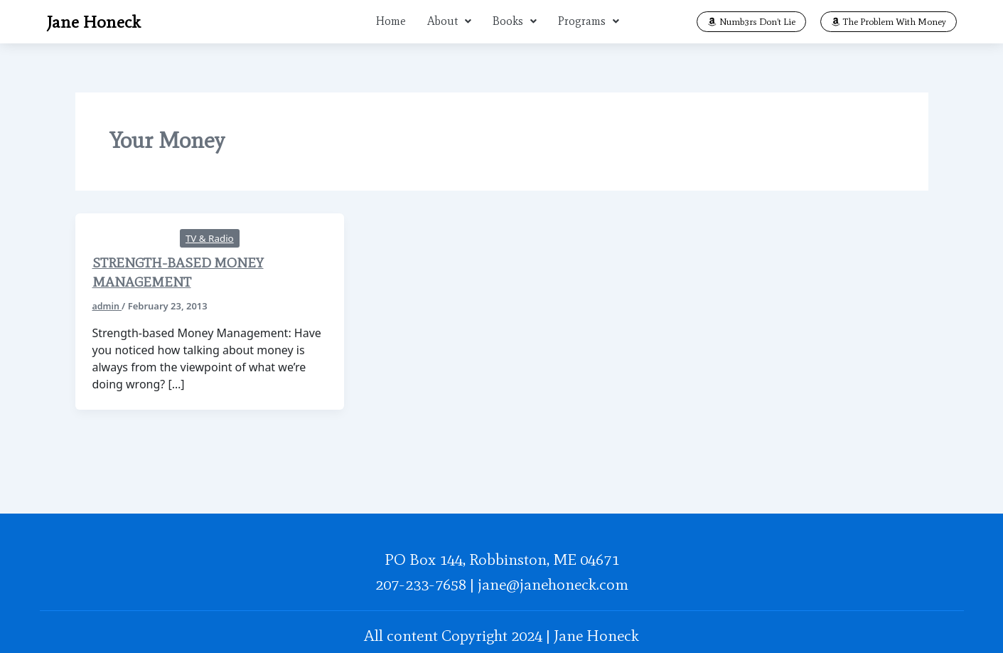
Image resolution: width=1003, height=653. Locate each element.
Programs (588, 19)
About (449, 19)
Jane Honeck (89, 19)
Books (515, 19)
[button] (449, 20)
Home (391, 19)
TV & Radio (209, 231)
